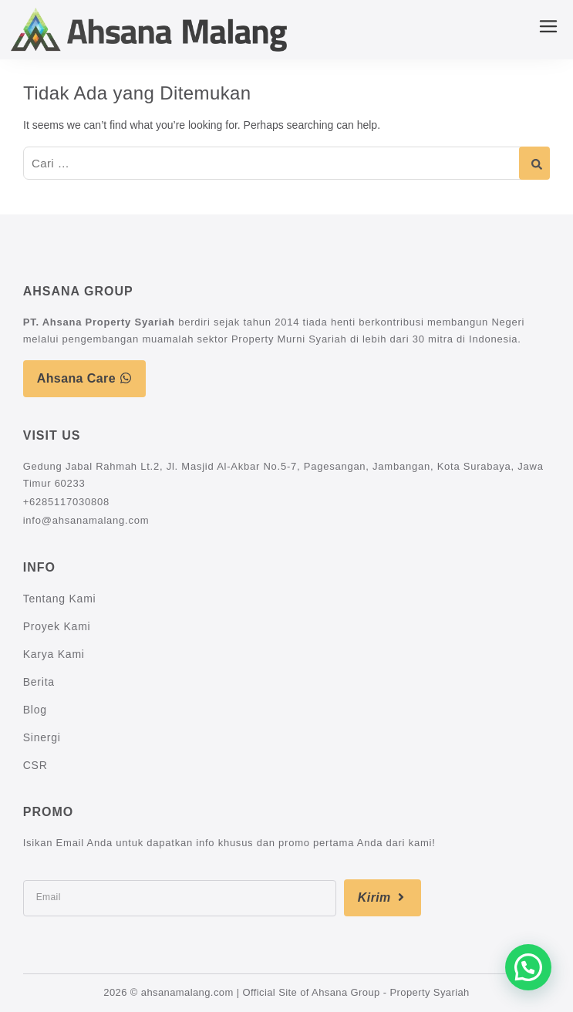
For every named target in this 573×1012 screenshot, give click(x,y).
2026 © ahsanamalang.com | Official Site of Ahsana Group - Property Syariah (286, 992)
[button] (528, 967)
